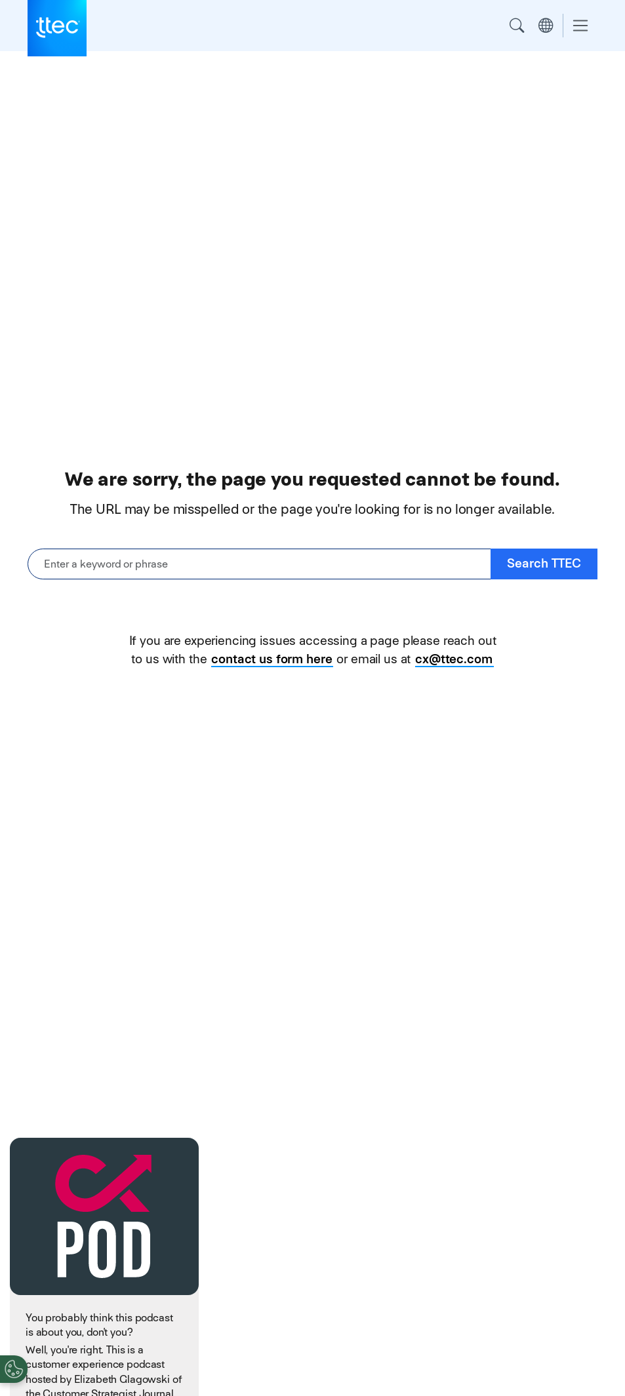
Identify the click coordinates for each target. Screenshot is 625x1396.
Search (517, 25)
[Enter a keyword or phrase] (259, 564)
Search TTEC (544, 563)
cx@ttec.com (453, 659)
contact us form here (271, 659)
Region (545, 25)
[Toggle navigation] (580, 26)
